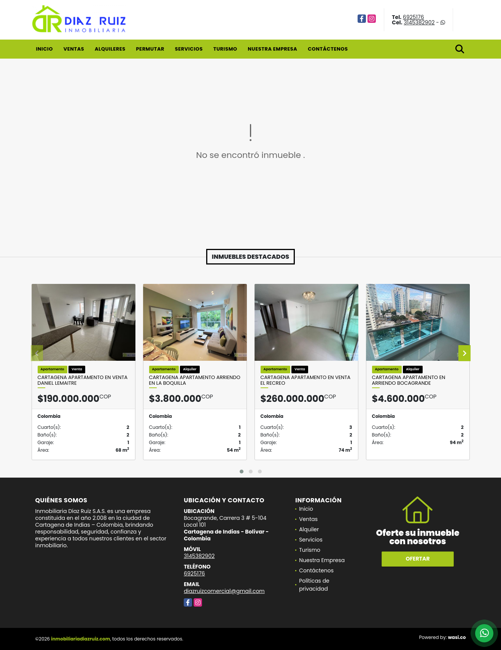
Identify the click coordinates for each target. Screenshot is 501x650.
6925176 (413, 17)
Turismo (225, 49)
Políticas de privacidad (314, 585)
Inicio (44, 49)
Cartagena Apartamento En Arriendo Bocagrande (408, 380)
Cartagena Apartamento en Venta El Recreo (306, 380)
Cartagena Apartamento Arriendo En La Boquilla (194, 380)
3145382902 (419, 22)
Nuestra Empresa (272, 49)
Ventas (74, 49)
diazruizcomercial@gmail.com (224, 591)
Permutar (150, 49)
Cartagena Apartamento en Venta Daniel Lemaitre (83, 380)
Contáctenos (328, 49)
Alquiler (309, 529)
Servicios (189, 49)
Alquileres (110, 49)
